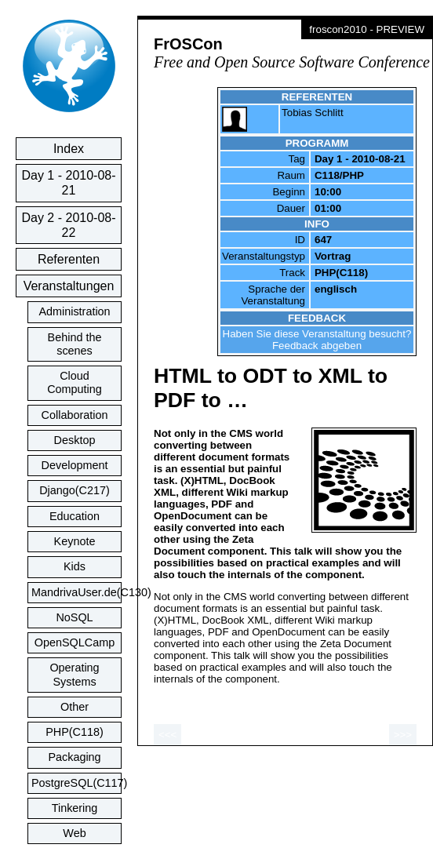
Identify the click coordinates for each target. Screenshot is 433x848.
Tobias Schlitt (313, 112)
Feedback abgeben (317, 345)
